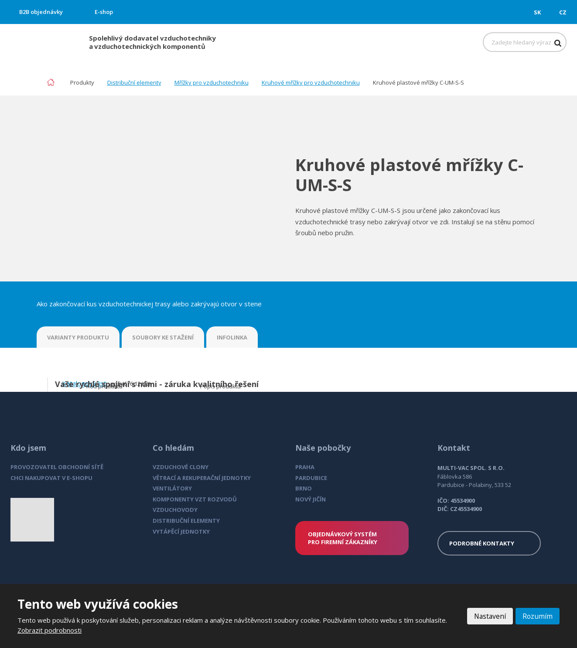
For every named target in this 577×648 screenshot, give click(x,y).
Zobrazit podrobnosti (49, 630)
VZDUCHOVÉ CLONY (180, 467)
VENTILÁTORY (172, 488)
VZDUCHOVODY (175, 510)
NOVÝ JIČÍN (310, 499)
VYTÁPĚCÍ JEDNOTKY (181, 531)
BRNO (303, 488)
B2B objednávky (41, 12)
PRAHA (304, 467)
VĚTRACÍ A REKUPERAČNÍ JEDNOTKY (202, 478)
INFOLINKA (232, 337)
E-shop (104, 12)
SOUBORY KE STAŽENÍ (163, 337)
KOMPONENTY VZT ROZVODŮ (195, 499)
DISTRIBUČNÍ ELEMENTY (186, 521)
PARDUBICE (311, 478)
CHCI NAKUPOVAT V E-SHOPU (51, 478)
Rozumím (537, 616)
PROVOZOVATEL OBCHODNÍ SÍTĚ (56, 467)
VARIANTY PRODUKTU (78, 337)
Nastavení (488, 616)
